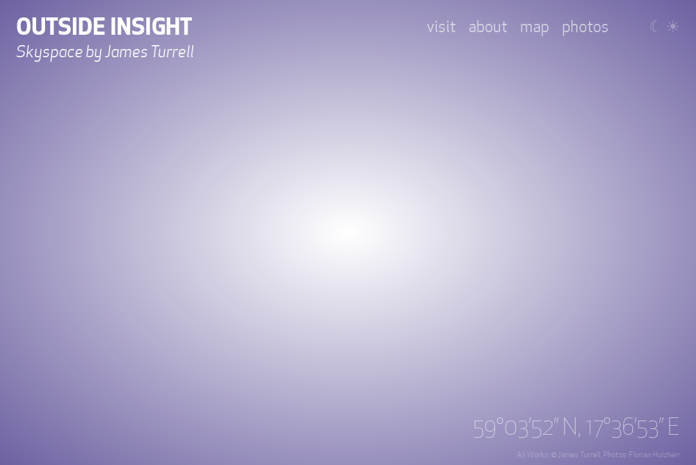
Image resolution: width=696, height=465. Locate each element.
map (534, 27)
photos (585, 27)
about (488, 27)
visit (441, 27)
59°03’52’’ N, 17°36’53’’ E (576, 427)
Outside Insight (104, 27)
